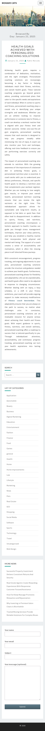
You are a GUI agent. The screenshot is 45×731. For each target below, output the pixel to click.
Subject (22, 655)
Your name (22, 632)
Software (10, 522)
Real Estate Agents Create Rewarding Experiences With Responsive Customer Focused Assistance (22, 586)
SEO (8, 506)
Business (10, 411)
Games (9, 448)
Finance (10, 438)
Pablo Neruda (33, 61)
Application (11, 395)
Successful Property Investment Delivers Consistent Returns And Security (20, 574)
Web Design (11, 549)
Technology (11, 533)
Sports (9, 528)
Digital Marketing (14, 417)
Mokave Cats (9, 2)
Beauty (9, 406)
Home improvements (15, 469)
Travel (9, 538)
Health (9, 459)
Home (9, 464)
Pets (8, 496)
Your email (22, 643)
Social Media (12, 517)
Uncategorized (13, 543)
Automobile (11, 401)
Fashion (10, 432)
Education (11, 422)
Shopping (11, 512)
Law (8, 475)
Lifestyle (10, 480)
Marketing (11, 485)
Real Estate (11, 501)
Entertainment (13, 427)
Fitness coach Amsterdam (21, 300)
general (10, 454)
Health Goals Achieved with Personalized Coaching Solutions (22, 51)
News (9, 491)
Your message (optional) (22, 681)
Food (9, 443)
